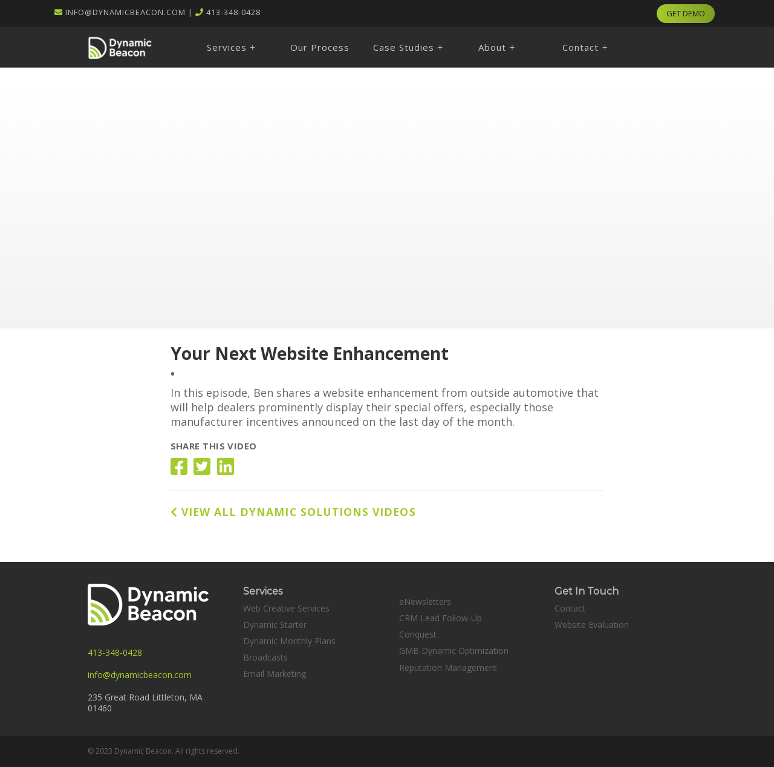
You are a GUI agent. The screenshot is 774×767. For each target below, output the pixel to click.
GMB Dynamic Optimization (454, 650)
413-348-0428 (233, 12)
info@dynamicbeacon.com (125, 12)
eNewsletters (425, 601)
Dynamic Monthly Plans (289, 641)
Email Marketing (274, 673)
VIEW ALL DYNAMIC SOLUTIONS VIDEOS (293, 511)
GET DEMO (685, 13)
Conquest (418, 634)
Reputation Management (448, 667)
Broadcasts (265, 657)
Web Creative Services (286, 608)
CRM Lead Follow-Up (440, 618)
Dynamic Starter (275, 624)
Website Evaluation (591, 624)
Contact (569, 608)
